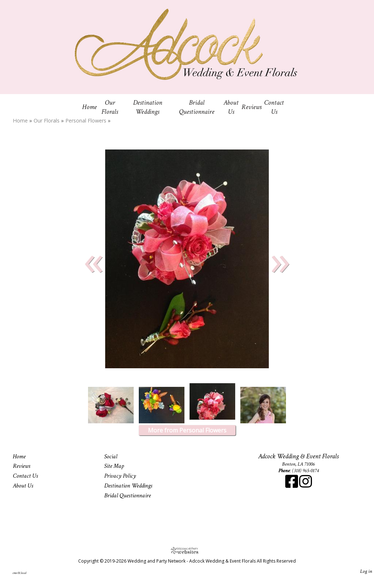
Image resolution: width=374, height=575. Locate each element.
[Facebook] (292, 485)
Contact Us (274, 107)
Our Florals (110, 107)
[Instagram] (305, 485)
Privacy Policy (120, 476)
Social (110, 456)
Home (89, 107)
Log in (366, 571)
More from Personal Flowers (187, 430)
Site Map (114, 466)
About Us (231, 107)
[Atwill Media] (187, 550)
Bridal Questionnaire (196, 107)
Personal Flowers (86, 120)
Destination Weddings (147, 107)
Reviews (251, 107)
